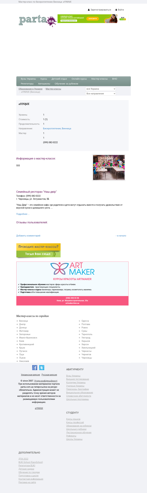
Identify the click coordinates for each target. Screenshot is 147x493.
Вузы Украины (28, 78)
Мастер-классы (99, 78)
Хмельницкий (88, 348)
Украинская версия (30, 374)
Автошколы (44, 83)
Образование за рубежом (78, 426)
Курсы (43, 78)
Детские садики (26, 469)
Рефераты (71, 436)
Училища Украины (75, 386)
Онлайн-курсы (79, 78)
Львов (22, 358)
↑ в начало (121, 235)
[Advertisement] (73, 50)
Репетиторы (27, 83)
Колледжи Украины (75, 382)
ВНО (114, 78)
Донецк (23, 327)
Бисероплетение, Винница (57, 128)
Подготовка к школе (29, 475)
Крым (22, 348)
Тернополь (87, 334)
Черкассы (87, 351)
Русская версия (49, 374)
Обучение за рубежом (66, 83)
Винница (23, 321)
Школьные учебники (76, 429)
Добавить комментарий (28, 235)
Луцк (21, 354)
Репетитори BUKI (27, 465)
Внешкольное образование (79, 392)
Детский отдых (59, 78)
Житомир (24, 331)
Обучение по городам (29, 472)
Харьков (86, 341)
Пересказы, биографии (77, 389)
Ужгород (86, 337)
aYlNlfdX (39, 408)
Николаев (24, 361)
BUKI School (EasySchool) (31, 462)
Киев (21, 341)
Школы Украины (74, 439)
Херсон (85, 344)
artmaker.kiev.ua (72, 303)
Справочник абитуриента (78, 396)
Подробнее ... (23, 214)
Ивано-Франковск (28, 337)
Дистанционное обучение (78, 432)
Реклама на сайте (27, 482)
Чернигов (86, 354)
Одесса (85, 321)
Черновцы (87, 358)
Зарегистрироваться (99, 10)
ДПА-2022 (23, 459)
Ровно (85, 327)
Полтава (86, 324)
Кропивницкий (26, 344)
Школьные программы (77, 399)
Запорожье (24, 334)
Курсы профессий (75, 422)
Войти (120, 10)
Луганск (23, 351)
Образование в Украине (31, 89)
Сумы (84, 331)
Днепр (22, 324)
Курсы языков (73, 419)
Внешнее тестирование (77, 379)
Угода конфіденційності (45, 381)
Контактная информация (31, 479)
